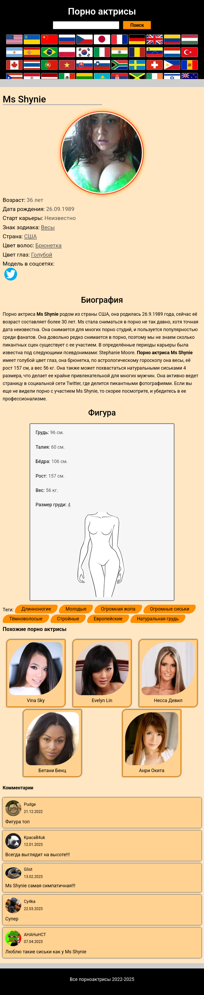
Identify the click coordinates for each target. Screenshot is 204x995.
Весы (48, 227)
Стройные (68, 618)
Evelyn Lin (102, 700)
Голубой (41, 254)
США (30, 236)
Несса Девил (168, 700)
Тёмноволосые (25, 618)
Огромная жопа (118, 609)
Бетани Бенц (52, 770)
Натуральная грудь (158, 618)
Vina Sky (36, 700)
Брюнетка (48, 245)
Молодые (76, 609)
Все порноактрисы (90, 979)
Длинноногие (36, 609)
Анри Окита (151, 770)
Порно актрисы (102, 11)
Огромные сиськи (169, 609)
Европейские (108, 618)
